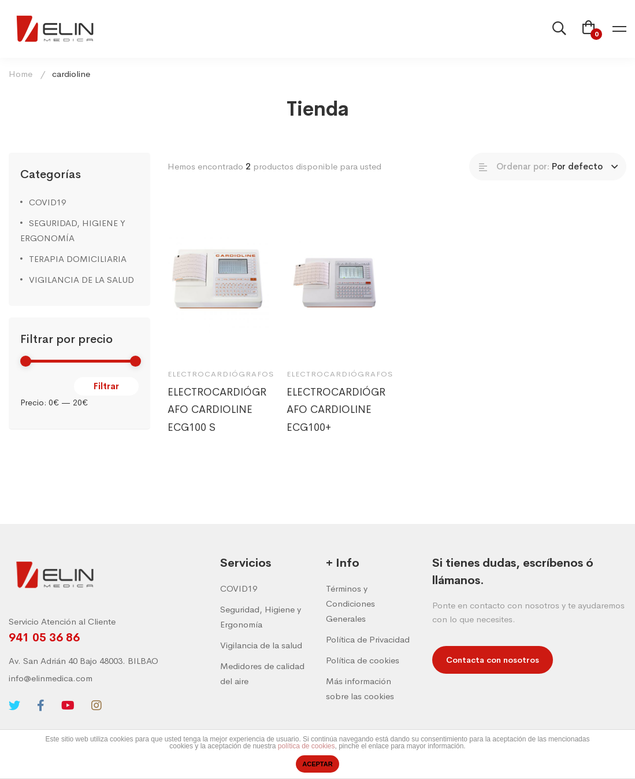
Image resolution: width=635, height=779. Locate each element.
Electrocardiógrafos (221, 378)
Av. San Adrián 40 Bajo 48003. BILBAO (83, 660)
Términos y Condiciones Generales (350, 603)
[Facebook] (40, 705)
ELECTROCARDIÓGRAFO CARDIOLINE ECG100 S (217, 414)
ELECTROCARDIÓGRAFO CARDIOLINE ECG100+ (336, 414)
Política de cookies (362, 660)
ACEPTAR (317, 763)
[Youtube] (67, 705)
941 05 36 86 (44, 637)
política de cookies (306, 746)
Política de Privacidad (368, 639)
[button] (492, 660)
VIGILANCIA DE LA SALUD (81, 279)
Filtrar (106, 386)
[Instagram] (96, 705)
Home (20, 73)
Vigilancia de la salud (261, 645)
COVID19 (47, 202)
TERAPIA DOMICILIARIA (78, 258)
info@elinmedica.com (50, 678)
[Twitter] (14, 705)
